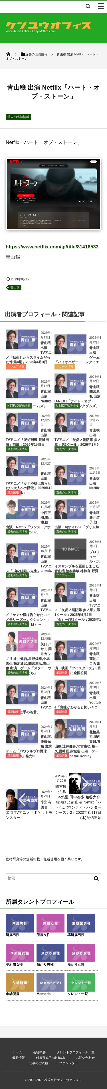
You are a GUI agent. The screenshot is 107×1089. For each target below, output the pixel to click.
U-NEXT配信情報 (67, 407)
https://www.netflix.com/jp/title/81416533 (52, 247)
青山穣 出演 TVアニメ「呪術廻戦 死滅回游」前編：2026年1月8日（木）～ (28, 442)
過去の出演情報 (18, 116)
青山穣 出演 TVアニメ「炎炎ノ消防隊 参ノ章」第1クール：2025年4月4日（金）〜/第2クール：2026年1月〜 (77, 612)
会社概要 (39, 1052)
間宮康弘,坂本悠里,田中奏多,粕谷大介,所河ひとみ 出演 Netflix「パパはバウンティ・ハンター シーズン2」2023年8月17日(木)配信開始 (80, 802)
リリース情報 (64, 368)
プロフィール (64, 577)
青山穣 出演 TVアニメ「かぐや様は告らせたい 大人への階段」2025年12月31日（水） (29, 485)
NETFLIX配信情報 (19, 407)
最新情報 (13, 494)
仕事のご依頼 (38, 1063)
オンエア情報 (16, 368)
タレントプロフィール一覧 (75, 1052)
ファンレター (68, 1063)
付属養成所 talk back (50, 1057)
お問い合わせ (85, 1057)
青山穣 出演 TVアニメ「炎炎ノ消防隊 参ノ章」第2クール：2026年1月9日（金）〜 (77, 442)
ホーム (17, 1052)
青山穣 (15, 287)
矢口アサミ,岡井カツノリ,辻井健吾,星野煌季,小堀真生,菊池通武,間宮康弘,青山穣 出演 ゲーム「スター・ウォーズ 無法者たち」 (29, 661)
